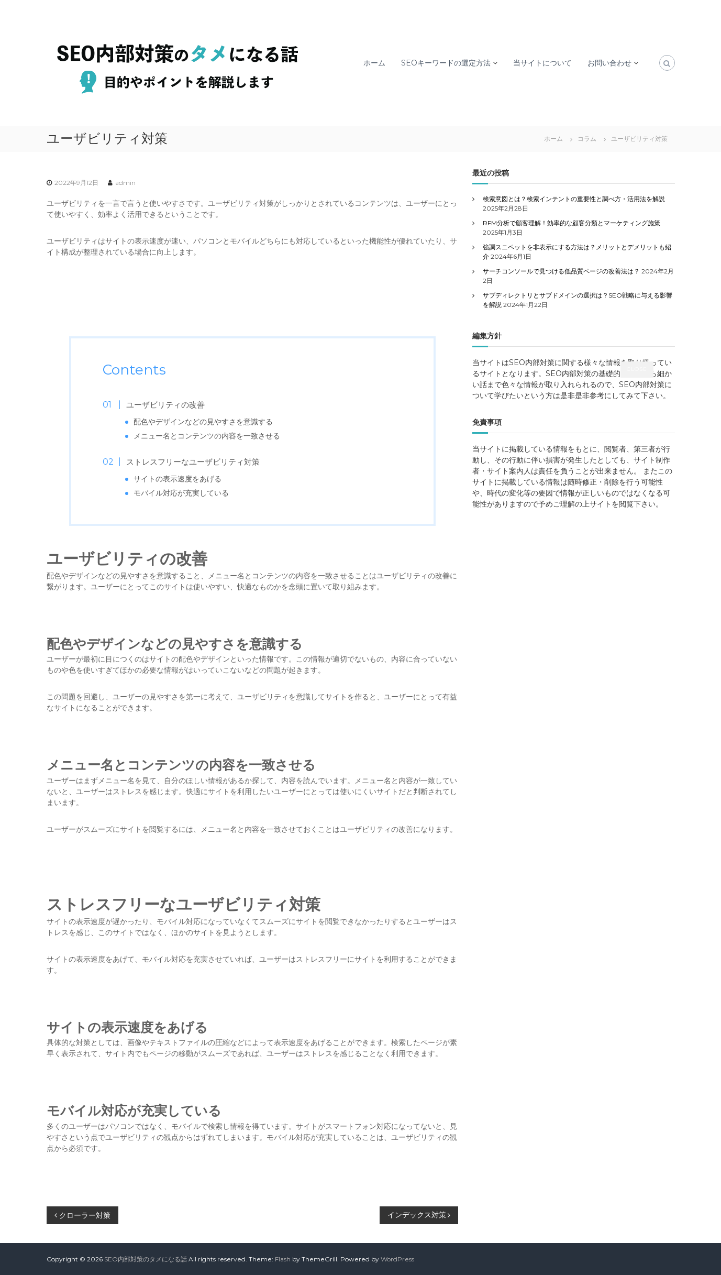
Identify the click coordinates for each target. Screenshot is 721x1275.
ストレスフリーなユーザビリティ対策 (193, 462)
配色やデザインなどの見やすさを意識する (203, 421)
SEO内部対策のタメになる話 (145, 1259)
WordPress (397, 1259)
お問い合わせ (609, 63)
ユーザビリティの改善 (165, 405)
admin (125, 182)
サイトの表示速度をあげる (177, 479)
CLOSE (637, 369)
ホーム (374, 63)
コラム (587, 138)
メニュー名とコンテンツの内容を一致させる (207, 436)
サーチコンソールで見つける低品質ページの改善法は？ (561, 271)
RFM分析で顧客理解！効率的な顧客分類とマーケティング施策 (571, 223)
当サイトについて (542, 63)
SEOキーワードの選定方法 (446, 63)
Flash (283, 1259)
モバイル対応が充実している (181, 493)
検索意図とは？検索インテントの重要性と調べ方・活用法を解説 (574, 199)
